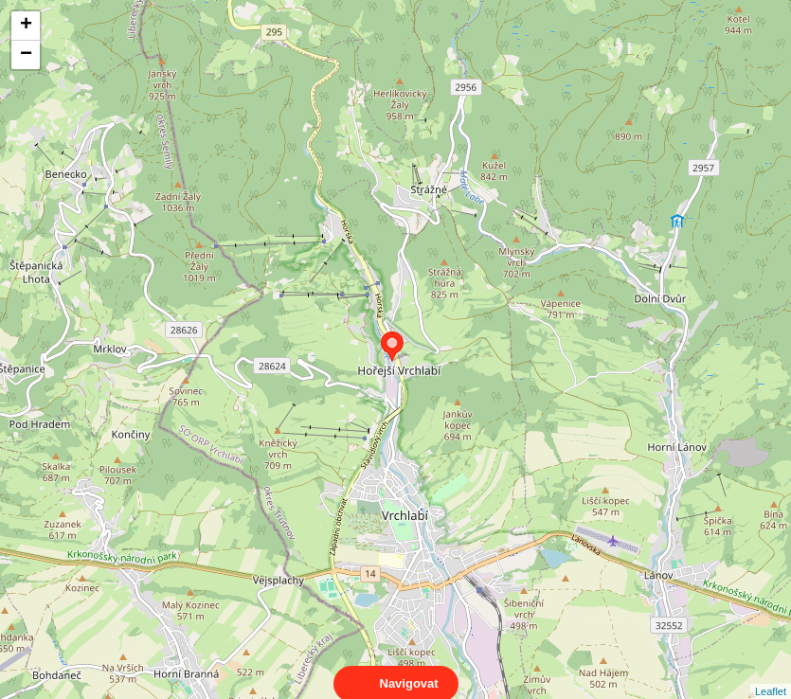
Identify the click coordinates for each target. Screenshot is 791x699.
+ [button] (26, 25)
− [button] (26, 55)
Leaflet (770, 674)
